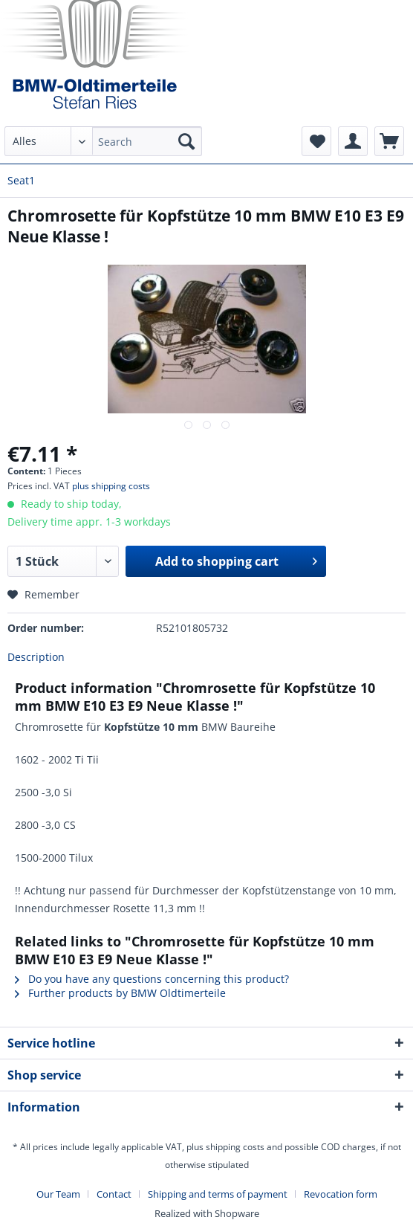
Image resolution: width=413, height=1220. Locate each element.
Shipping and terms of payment (217, 1194)
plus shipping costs (111, 486)
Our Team (58, 1194)
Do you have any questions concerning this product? (152, 979)
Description (36, 657)
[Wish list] (316, 141)
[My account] (353, 141)
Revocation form (340, 1194)
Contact (114, 1194)
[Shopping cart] (389, 141)
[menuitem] (103, 148)
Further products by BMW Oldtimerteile (120, 993)
